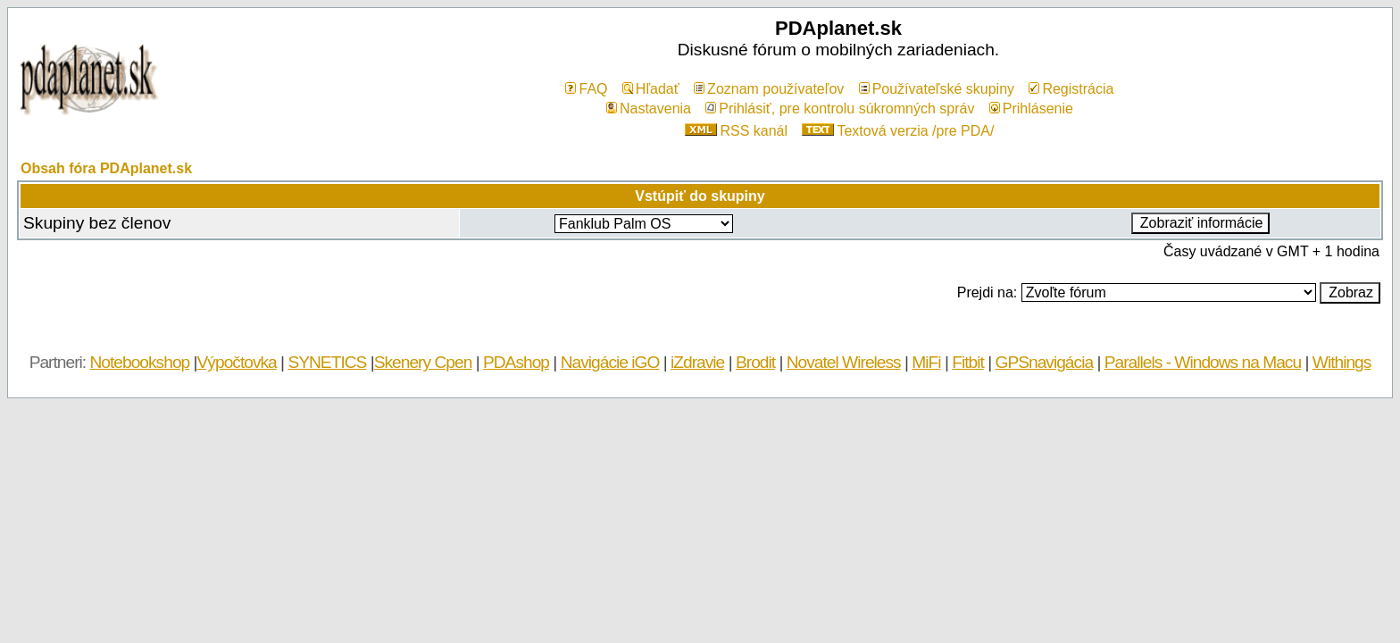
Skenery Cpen (423, 362)
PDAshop (516, 362)
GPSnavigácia (1044, 362)
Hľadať (650, 88)
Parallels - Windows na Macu (1202, 362)
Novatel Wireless (844, 362)
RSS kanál (736, 130)
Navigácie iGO (610, 362)
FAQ (586, 88)
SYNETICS (327, 362)
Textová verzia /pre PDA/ (898, 130)
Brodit (755, 362)
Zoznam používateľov (769, 88)
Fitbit (968, 362)
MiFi (926, 362)
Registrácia (1071, 88)
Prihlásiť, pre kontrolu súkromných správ (839, 108)
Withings (1341, 362)
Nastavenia (648, 108)
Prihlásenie (1031, 108)
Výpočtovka (237, 362)
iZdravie (697, 362)
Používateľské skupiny (936, 88)
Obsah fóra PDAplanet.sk (106, 168)
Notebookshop (139, 362)
